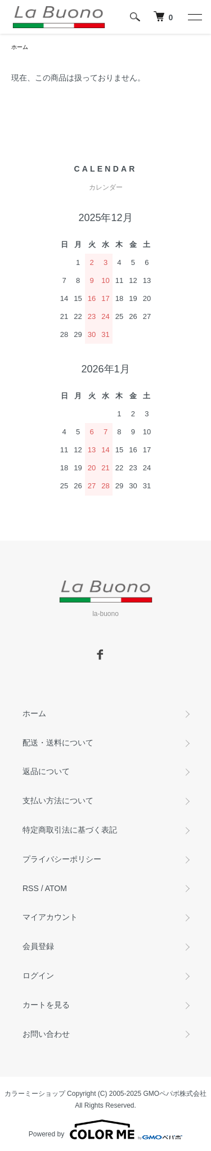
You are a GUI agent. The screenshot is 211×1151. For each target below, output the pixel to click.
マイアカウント (50, 916)
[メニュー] (194, 17)
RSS (31, 888)
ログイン (38, 975)
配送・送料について (58, 742)
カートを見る (46, 1004)
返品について (46, 771)
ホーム (19, 47)
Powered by (105, 1129)
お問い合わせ (46, 1033)
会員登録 (38, 946)
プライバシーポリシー (62, 859)
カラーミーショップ (35, 1094)
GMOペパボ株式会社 (175, 1094)
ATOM (56, 888)
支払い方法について (58, 800)
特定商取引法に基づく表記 (70, 829)
